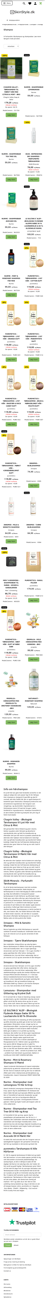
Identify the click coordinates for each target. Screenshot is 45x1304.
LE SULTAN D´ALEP (33, 231)
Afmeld (16, 1245)
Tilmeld (7, 1245)
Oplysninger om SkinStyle (12, 1259)
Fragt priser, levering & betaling (14, 1262)
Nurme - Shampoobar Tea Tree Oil (11, 155)
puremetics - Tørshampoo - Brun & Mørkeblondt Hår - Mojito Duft (33, 402)
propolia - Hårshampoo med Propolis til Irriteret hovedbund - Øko (11, 703)
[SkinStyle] (22, 12)
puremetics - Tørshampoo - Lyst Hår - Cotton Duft (33, 278)
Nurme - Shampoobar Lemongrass (33, 88)
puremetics (34, 284)
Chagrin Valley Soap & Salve (11, 98)
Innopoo (34, 468)
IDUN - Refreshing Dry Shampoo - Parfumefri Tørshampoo (33, 157)
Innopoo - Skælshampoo (33, 464)
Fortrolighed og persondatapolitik (15, 1268)
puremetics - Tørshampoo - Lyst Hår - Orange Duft (11, 336)
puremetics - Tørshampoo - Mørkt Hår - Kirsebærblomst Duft (11, 468)
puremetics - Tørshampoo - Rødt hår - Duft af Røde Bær (11, 643)
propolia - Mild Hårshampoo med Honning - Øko (34, 641)
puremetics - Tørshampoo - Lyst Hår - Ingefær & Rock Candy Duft (11, 402)
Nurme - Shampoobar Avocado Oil (11, 219)
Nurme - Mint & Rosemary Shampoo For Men (11, 278)
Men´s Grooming (11, 590)
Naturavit (34, 704)
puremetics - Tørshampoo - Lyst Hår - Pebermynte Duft (33, 337)
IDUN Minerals (34, 164)
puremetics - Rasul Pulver (34, 581)
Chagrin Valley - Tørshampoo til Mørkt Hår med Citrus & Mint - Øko (11, 91)
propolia (34, 647)
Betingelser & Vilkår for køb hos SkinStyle (17, 1265)
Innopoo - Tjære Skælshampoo (33, 525)
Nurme (33, 92)
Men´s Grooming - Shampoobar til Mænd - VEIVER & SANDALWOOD (11, 584)
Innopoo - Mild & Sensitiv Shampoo (11, 525)
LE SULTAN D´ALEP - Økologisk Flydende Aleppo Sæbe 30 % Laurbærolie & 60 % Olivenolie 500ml (33, 223)
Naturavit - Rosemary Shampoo (34, 699)
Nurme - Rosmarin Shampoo (11, 762)
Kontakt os (7, 1271)
